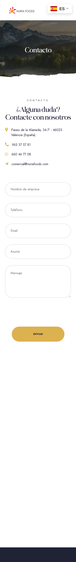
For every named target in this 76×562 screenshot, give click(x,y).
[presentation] (36, 312)
